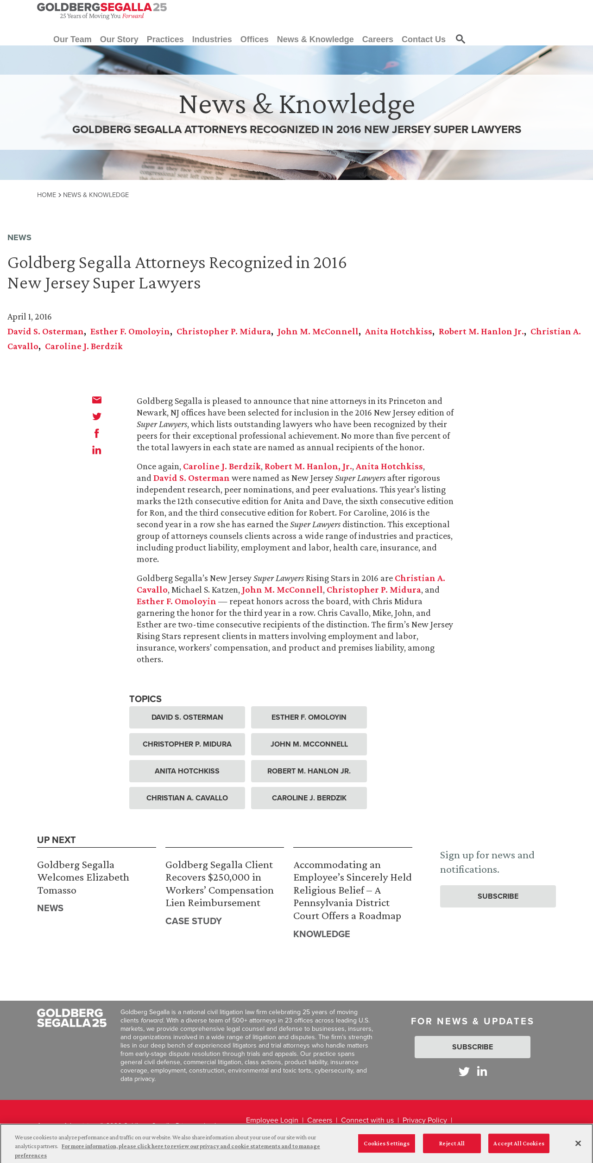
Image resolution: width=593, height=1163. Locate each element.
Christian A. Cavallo (187, 797)
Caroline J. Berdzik (84, 346)
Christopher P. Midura (224, 331)
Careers (319, 1120)
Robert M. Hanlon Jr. (481, 331)
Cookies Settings (387, 1146)
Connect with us (367, 1120)
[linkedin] (96, 449)
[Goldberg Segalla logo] (102, 11)
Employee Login (272, 1120)
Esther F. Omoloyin (130, 331)
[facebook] (96, 433)
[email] (96, 399)
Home (46, 195)
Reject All (452, 1146)
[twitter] (96, 416)
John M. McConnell (318, 331)
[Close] (578, 1146)
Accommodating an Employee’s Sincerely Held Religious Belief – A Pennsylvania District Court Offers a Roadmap (352, 889)
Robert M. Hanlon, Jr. (308, 466)
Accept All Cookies (518, 1146)
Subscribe (498, 896)
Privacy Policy (425, 1120)
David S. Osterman (45, 331)
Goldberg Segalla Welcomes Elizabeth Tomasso (83, 877)
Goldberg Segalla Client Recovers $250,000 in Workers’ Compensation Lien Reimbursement (219, 883)
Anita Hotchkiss (398, 331)
